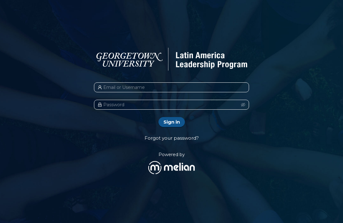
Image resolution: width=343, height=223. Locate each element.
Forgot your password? (172, 138)
